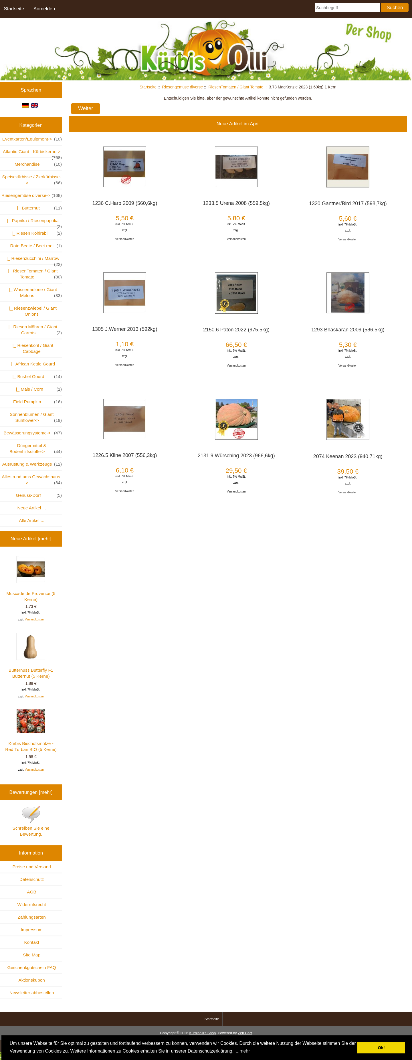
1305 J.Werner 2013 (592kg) (124, 329)
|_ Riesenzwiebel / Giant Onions (32, 311)
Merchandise (38, 164)
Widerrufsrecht (31, 904)
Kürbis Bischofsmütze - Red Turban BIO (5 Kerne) (31, 730)
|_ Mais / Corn (37, 389)
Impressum (32, 929)
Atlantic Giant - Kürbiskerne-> (32, 153)
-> (31, 195)
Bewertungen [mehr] (31, 792)
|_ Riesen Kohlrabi (35, 233)
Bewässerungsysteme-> (32, 433)
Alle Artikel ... (31, 520)
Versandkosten (34, 619)
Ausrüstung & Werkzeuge (32, 464)
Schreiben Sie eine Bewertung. (31, 820)
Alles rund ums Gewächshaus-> (32, 480)
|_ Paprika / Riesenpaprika (33, 222)
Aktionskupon (31, 980)
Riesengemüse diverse (182, 87)
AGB (31, 891)
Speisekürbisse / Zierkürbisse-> (32, 180)
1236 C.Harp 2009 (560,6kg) (124, 203)
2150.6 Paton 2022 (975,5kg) (236, 330)
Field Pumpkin (37, 402)
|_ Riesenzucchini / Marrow (33, 260)
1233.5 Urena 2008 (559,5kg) (236, 203)
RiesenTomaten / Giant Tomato (235, 87)
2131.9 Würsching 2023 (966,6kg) (236, 455)
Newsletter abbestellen (31, 992)
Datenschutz (31, 879)
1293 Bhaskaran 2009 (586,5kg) (348, 330)
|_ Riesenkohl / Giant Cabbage (31, 348)
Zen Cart (245, 1033)
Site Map (31, 954)
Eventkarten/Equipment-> (32, 139)
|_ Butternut (38, 208)
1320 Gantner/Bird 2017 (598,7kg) (348, 203)
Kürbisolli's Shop (202, 1033)
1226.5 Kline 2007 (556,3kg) (124, 455)
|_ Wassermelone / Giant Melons (34, 292)
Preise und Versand (31, 866)
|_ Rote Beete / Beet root (32, 246)
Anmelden (44, 8)
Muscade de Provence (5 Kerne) (31, 579)
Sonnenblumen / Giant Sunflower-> (36, 417)
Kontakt (31, 942)
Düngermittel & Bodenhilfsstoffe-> (35, 448)
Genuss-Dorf (39, 495)
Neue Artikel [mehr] (31, 538)
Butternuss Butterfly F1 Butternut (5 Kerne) (31, 656)
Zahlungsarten (31, 917)
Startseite (14, 8)
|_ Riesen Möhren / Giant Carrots (34, 330)
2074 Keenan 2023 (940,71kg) (348, 456)
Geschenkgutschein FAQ (31, 967)
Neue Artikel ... (31, 507)
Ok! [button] (381, 1047)
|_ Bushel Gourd (36, 376)
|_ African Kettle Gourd (31, 363)
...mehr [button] (243, 1051)
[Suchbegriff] (347, 7)
